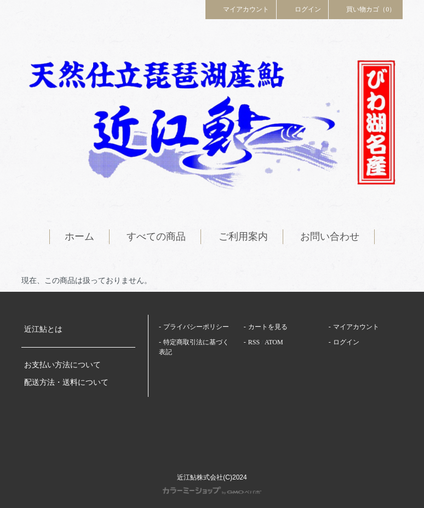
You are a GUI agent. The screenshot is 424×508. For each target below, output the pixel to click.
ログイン (302, 8)
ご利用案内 (243, 236)
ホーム (79, 236)
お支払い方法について (62, 365)
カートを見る (268, 327)
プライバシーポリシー (196, 327)
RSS (254, 342)
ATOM (274, 342)
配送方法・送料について (66, 382)
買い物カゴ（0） (366, 8)
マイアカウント (241, 8)
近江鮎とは (43, 329)
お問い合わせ (329, 236)
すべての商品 (156, 236)
